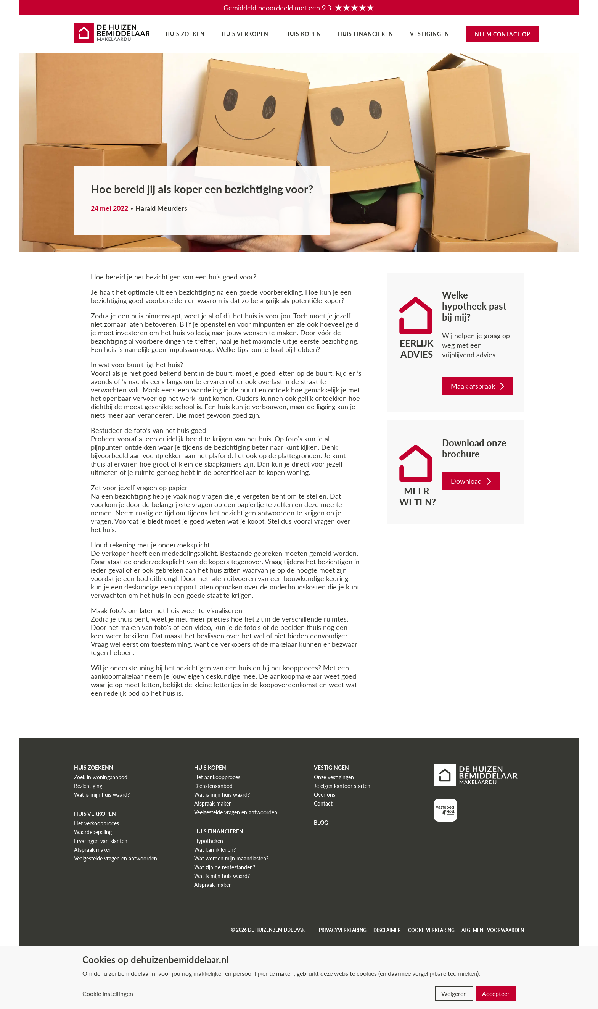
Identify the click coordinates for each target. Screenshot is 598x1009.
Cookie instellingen (107, 993)
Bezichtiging (88, 786)
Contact (323, 803)
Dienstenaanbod (213, 786)
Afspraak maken (93, 849)
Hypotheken (208, 841)
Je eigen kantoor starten (342, 786)
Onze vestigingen (334, 777)
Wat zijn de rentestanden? (224, 867)
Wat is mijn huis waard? (102, 794)
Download (472, 481)
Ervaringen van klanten (100, 841)
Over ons (324, 794)
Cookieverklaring (431, 929)
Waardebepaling (93, 832)
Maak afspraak (478, 386)
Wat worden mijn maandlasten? (231, 858)
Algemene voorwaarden (492, 929)
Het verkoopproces (96, 823)
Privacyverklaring (343, 929)
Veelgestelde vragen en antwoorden (115, 858)
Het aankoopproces (217, 777)
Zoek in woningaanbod (100, 777)
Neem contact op (502, 34)
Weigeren (454, 993)
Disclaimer (387, 929)
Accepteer (496, 993)
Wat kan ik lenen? (215, 849)
